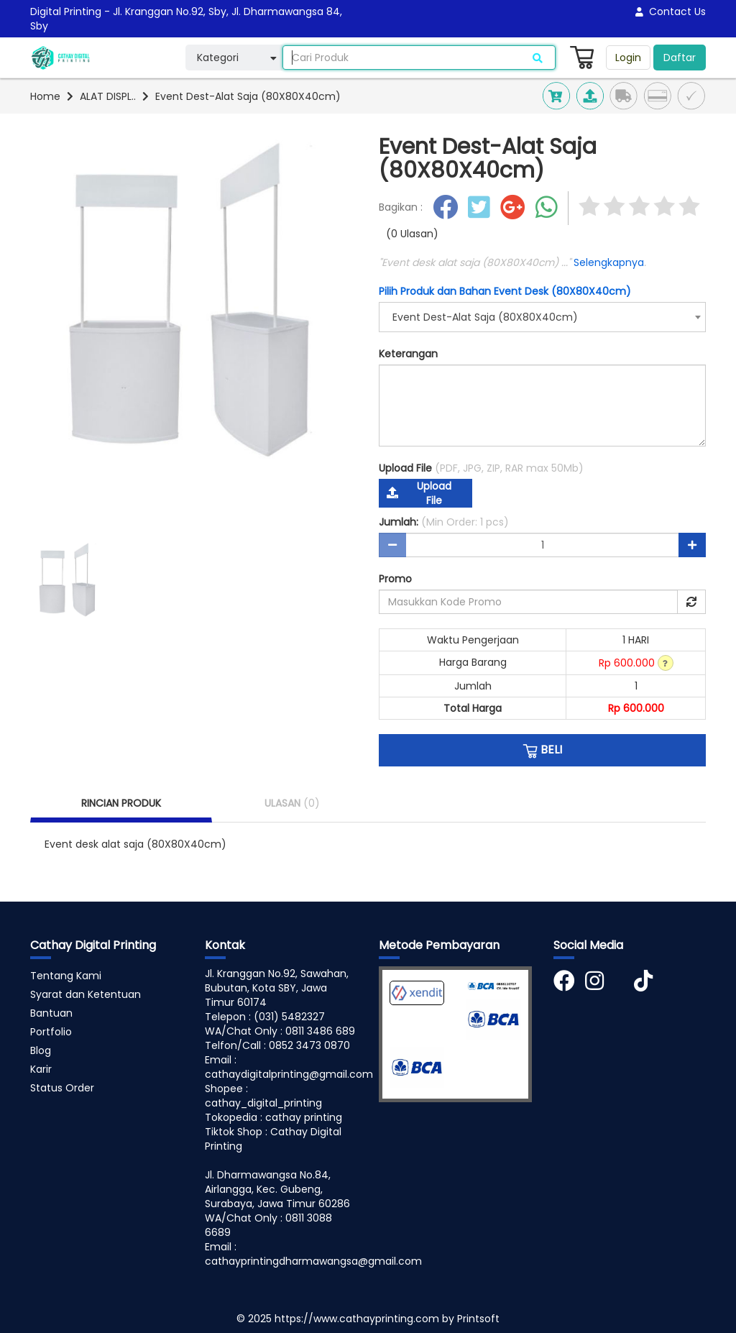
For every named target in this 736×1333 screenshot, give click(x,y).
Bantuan (51, 1013)
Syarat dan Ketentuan (85, 994)
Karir (41, 1069)
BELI (542, 750)
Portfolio (51, 1032)
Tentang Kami (65, 975)
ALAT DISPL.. (108, 96)
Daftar (679, 57)
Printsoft (478, 1318)
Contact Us (670, 11)
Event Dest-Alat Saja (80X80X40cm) (248, 96)
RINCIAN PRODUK (121, 803)
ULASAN (292, 803)
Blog (40, 1050)
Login (628, 57)
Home (45, 96)
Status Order (62, 1088)
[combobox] (542, 317)
